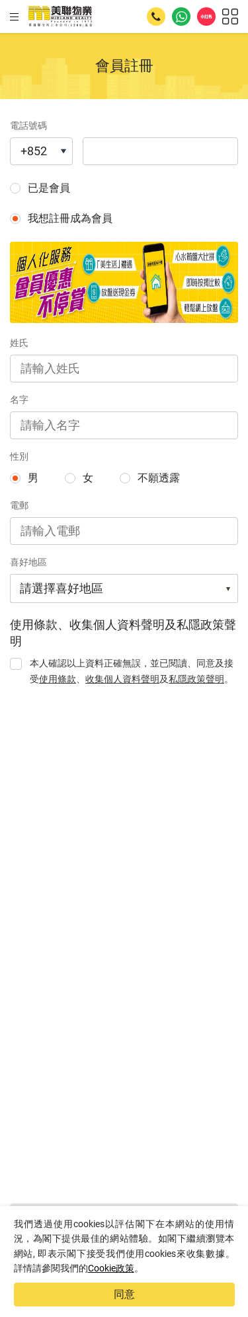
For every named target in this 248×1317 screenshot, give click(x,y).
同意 (124, 1294)
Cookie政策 (111, 1268)
